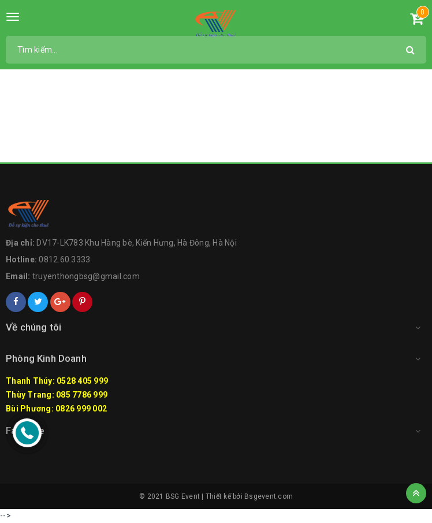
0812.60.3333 (64, 259)
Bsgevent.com (268, 496)
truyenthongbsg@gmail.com (86, 276)
